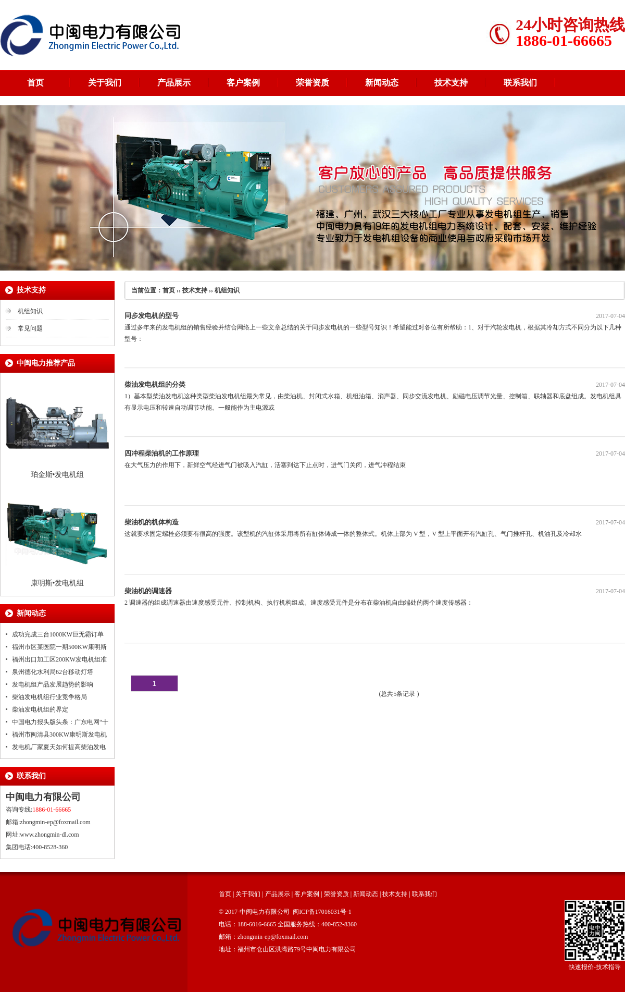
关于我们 (104, 82)
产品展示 (174, 82)
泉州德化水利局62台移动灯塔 (52, 672)
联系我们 (520, 82)
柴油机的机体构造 (151, 522)
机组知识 (30, 311)
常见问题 (30, 328)
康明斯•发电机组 (57, 583)
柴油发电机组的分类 (154, 384)
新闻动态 (381, 82)
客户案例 (243, 82)
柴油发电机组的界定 (40, 709)
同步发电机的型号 (151, 316)
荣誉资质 (312, 82)
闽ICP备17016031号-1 (322, 911)
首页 (35, 82)
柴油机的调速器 (148, 591)
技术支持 (451, 82)
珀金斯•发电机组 (57, 475)
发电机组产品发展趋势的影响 (52, 684)
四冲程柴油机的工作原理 (161, 453)
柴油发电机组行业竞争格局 (49, 697)
